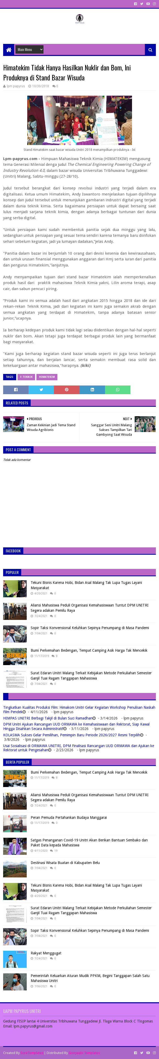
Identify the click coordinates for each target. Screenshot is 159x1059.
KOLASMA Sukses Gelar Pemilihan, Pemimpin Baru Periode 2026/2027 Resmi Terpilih (71, 735)
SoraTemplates (31, 1053)
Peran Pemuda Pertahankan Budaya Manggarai (69, 817)
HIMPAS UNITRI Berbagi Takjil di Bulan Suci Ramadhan (47, 718)
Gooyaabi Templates (84, 1053)
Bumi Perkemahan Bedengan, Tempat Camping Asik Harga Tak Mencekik (89, 650)
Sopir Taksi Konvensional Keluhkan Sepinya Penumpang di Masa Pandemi (90, 628)
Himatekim (47, 377)
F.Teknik (26, 377)
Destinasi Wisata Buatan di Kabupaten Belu (65, 863)
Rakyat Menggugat (46, 953)
